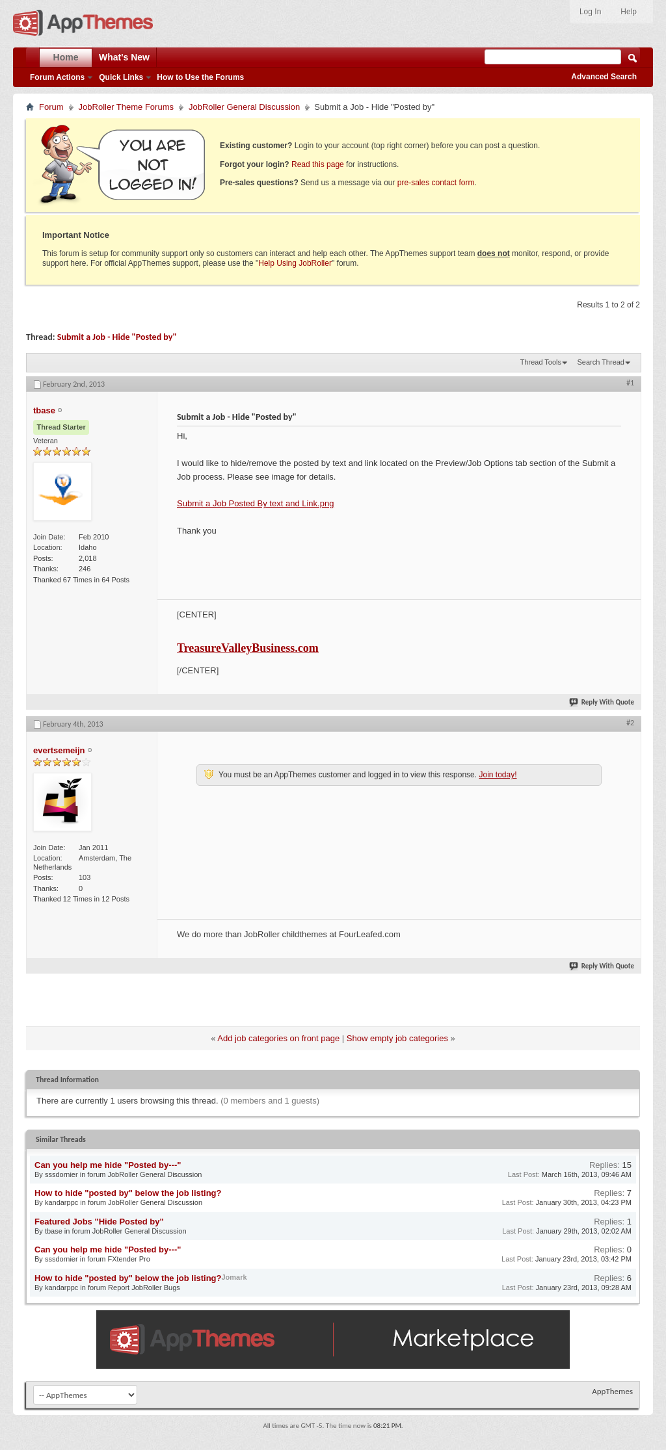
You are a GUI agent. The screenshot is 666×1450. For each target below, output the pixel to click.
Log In (590, 11)
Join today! (497, 774)
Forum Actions (57, 77)
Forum (51, 107)
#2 (630, 722)
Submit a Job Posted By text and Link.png (255, 503)
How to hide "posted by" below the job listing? (128, 1193)
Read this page (317, 164)
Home (66, 57)
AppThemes (612, 1391)
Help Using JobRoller (295, 263)
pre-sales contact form (436, 182)
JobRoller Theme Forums (126, 107)
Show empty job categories (397, 1038)
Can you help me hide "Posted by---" (107, 1165)
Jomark (234, 1277)
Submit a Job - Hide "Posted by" (117, 337)
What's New (124, 57)
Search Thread (600, 362)
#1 (630, 382)
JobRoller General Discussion (244, 107)
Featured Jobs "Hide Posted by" (99, 1221)
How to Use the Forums (200, 77)
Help (628, 11)
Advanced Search (604, 76)
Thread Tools (540, 362)
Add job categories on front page (278, 1038)
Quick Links (121, 77)
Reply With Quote (602, 702)
